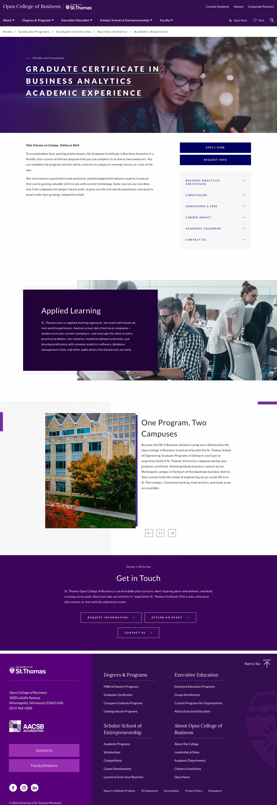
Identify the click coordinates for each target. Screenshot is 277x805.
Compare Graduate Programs (123, 703)
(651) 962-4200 (20, 708)
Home (7, 31)
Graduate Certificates (73, 31)
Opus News (182, 777)
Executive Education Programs (194, 686)
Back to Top (258, 664)
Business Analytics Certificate (215, 182)
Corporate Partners (261, 6)
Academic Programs (117, 744)
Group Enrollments (187, 695)
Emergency (215, 790)
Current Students (217, 6)
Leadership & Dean (186, 752)
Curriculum (215, 195)
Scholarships (112, 752)
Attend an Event (170, 617)
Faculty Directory (44, 765)
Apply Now (240, 20)
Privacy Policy (193, 790)
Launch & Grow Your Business (123, 777)
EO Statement (149, 790)
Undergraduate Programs (121, 711)
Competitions (113, 760)
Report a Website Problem (119, 790)
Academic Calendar (215, 228)
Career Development (117, 768)
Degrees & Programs (36, 20)
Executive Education (75, 20)
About (7, 20)
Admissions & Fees (215, 206)
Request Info (215, 159)
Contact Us (215, 239)
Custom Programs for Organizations (198, 703)
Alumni (238, 6)
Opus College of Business (32, 6)
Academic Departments (190, 760)
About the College (186, 744)
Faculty (165, 20)
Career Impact (215, 217)
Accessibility (171, 790)
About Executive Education (192, 711)
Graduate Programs (34, 31)
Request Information (111, 617)
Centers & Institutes (187, 768)
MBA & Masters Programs (121, 686)
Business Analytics (113, 31)
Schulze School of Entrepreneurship (124, 20)
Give (261, 20)
